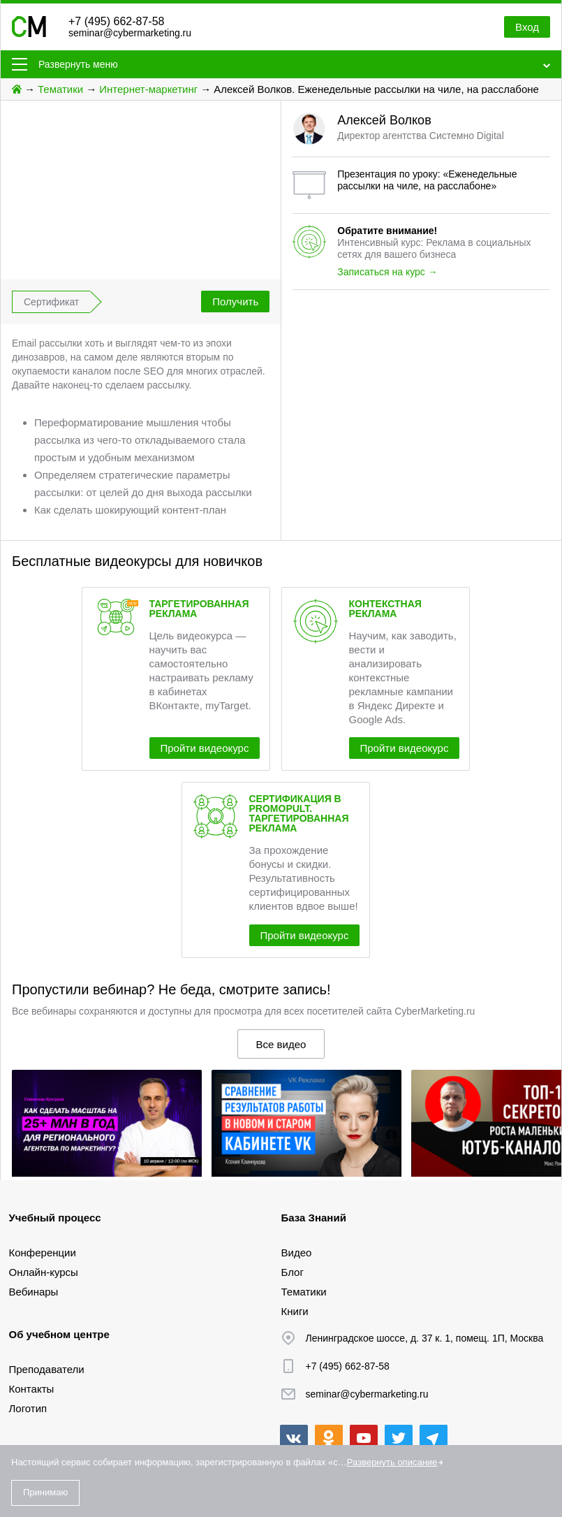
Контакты (31, 1389)
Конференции (42, 1252)
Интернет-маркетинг (148, 89)
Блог (292, 1272)
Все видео (281, 1044)
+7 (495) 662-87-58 (116, 21)
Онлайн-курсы (43, 1272)
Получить (235, 301)
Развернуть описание (392, 1462)
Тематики (60, 89)
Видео (296, 1252)
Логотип (28, 1408)
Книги (295, 1311)
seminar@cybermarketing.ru (129, 32)
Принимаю (45, 1492)
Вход (527, 27)
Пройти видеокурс (205, 748)
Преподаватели (46, 1369)
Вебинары (34, 1292)
